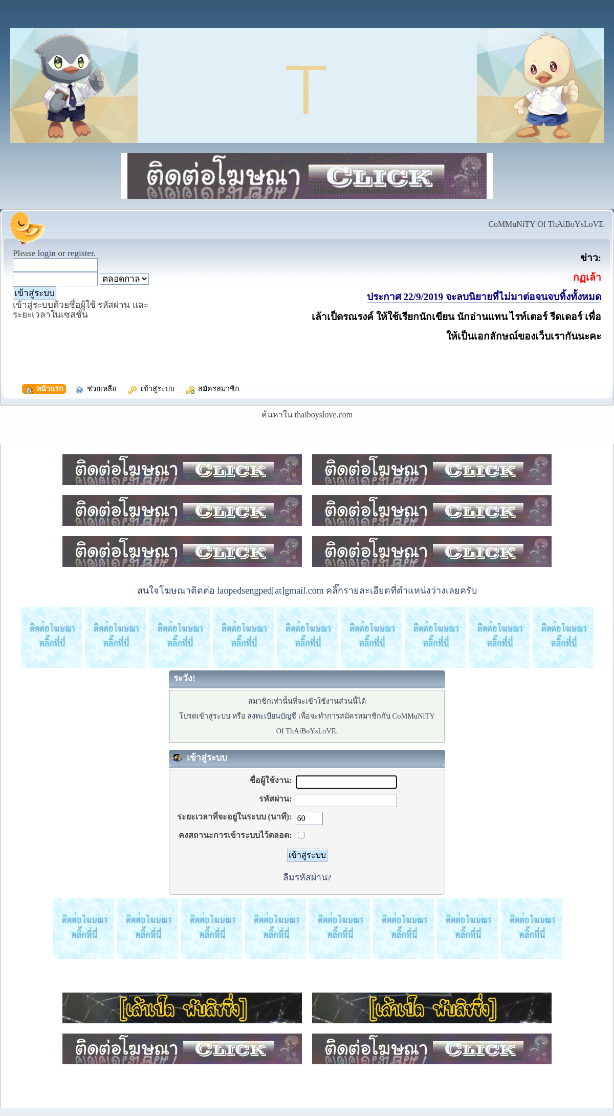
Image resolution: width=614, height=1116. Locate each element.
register (81, 253)
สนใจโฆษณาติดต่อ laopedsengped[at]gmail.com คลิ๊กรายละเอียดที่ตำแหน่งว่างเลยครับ (307, 590)
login (46, 253)
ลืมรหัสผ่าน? (307, 877)
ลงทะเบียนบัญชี (271, 716)
